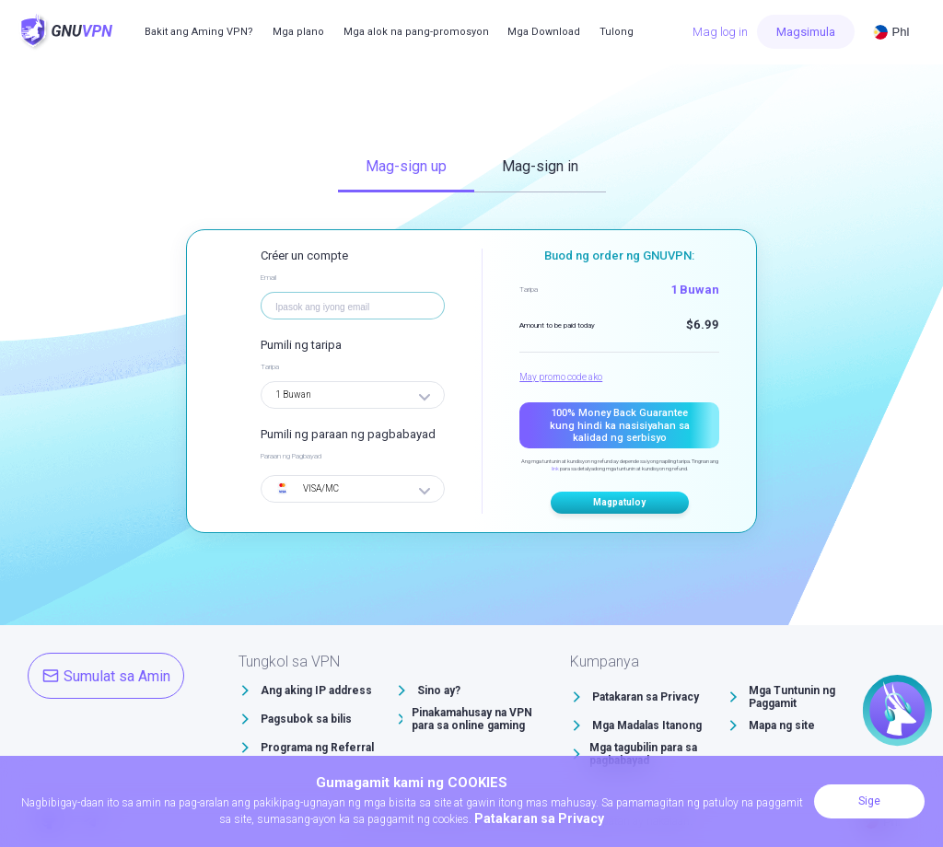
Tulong (617, 32)
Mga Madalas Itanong (647, 725)
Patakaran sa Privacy (645, 696)
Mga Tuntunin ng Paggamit (792, 697)
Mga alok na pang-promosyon (416, 32)
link (555, 468)
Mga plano (298, 32)
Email (268, 277)
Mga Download (543, 32)
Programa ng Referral (317, 747)
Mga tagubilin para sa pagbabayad (643, 754)
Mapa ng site (782, 725)
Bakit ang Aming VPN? (199, 32)
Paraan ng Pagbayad (291, 456)
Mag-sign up (406, 166)
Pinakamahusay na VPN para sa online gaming (472, 719)
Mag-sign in (540, 166)
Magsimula (805, 32)
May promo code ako (560, 377)
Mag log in (720, 32)
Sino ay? (438, 690)
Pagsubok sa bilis (306, 719)
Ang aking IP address (316, 690)
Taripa (270, 367)
